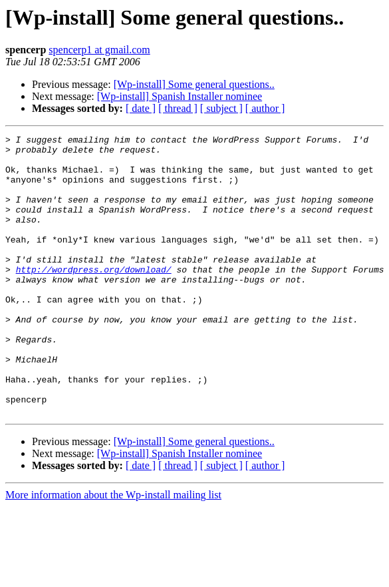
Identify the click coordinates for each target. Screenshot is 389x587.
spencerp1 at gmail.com (99, 49)
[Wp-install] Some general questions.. (194, 84)
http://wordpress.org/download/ (94, 297)
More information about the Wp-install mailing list (113, 550)
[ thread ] (177, 108)
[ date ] (141, 108)
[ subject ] (221, 108)
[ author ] (265, 108)
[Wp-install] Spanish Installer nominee (179, 96)
